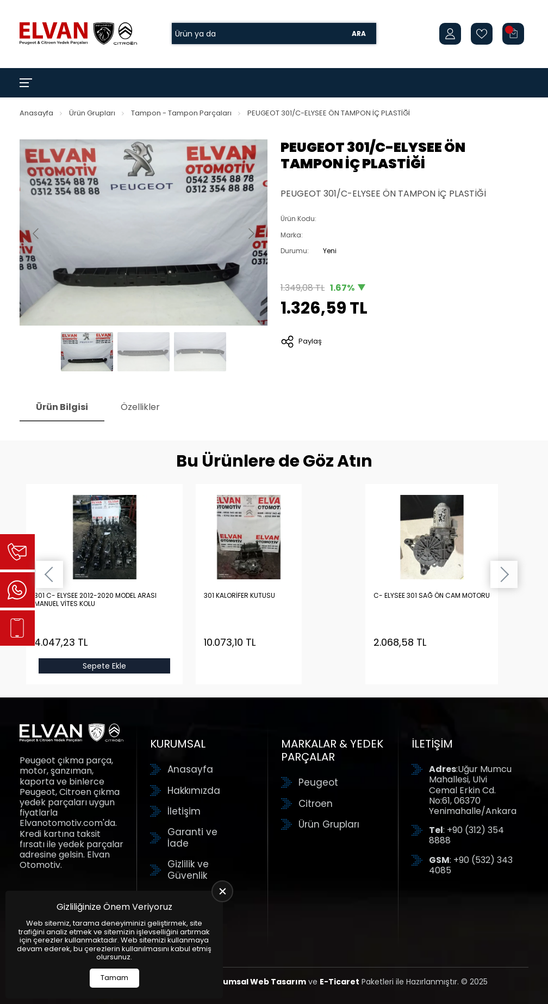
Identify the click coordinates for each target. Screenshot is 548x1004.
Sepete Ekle (104, 665)
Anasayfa (36, 113)
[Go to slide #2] (143, 351)
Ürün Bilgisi (62, 407)
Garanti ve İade (192, 838)
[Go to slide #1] (87, 351)
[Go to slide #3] (200, 351)
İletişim (184, 811)
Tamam (114, 977)
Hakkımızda (193, 790)
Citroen (315, 803)
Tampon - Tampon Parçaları (181, 113)
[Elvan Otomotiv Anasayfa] (78, 33)
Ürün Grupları (92, 113)
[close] (222, 891)
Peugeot (318, 782)
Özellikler (140, 407)
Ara (359, 33)
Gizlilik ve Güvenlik (188, 870)
